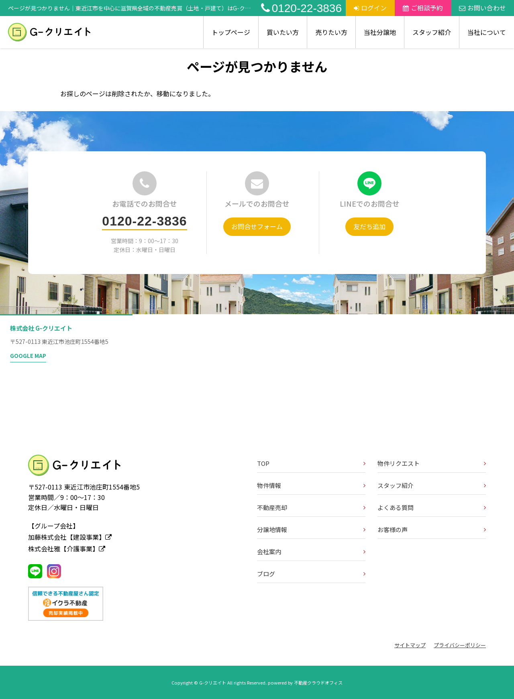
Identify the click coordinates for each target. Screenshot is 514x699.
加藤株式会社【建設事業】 (70, 537)
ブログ (266, 573)
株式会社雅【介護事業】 (66, 548)
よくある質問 (395, 507)
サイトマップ (410, 645)
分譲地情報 (272, 529)
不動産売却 (272, 507)
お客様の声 (392, 529)
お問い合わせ (482, 7)
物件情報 (269, 485)
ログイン (370, 7)
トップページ (231, 32)
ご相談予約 (423, 7)
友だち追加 (369, 226)
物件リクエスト (398, 463)
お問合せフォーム (257, 226)
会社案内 (269, 551)
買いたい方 (283, 32)
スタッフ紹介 (431, 32)
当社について (486, 32)
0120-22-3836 (301, 8)
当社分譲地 (380, 32)
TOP (263, 463)
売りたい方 (331, 32)
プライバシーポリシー (460, 645)
